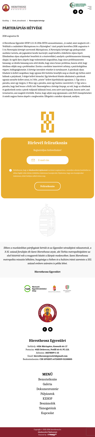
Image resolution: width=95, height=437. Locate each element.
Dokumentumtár (47, 389)
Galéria (47, 384)
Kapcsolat (47, 413)
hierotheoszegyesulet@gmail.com (50, 356)
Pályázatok (47, 394)
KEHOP (47, 398)
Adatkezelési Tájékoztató (47, 432)
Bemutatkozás (47, 379)
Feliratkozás (47, 186)
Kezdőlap (5, 21)
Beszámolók (47, 403)
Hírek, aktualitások (19, 21)
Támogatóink (47, 408)
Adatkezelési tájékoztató (38, 170)
